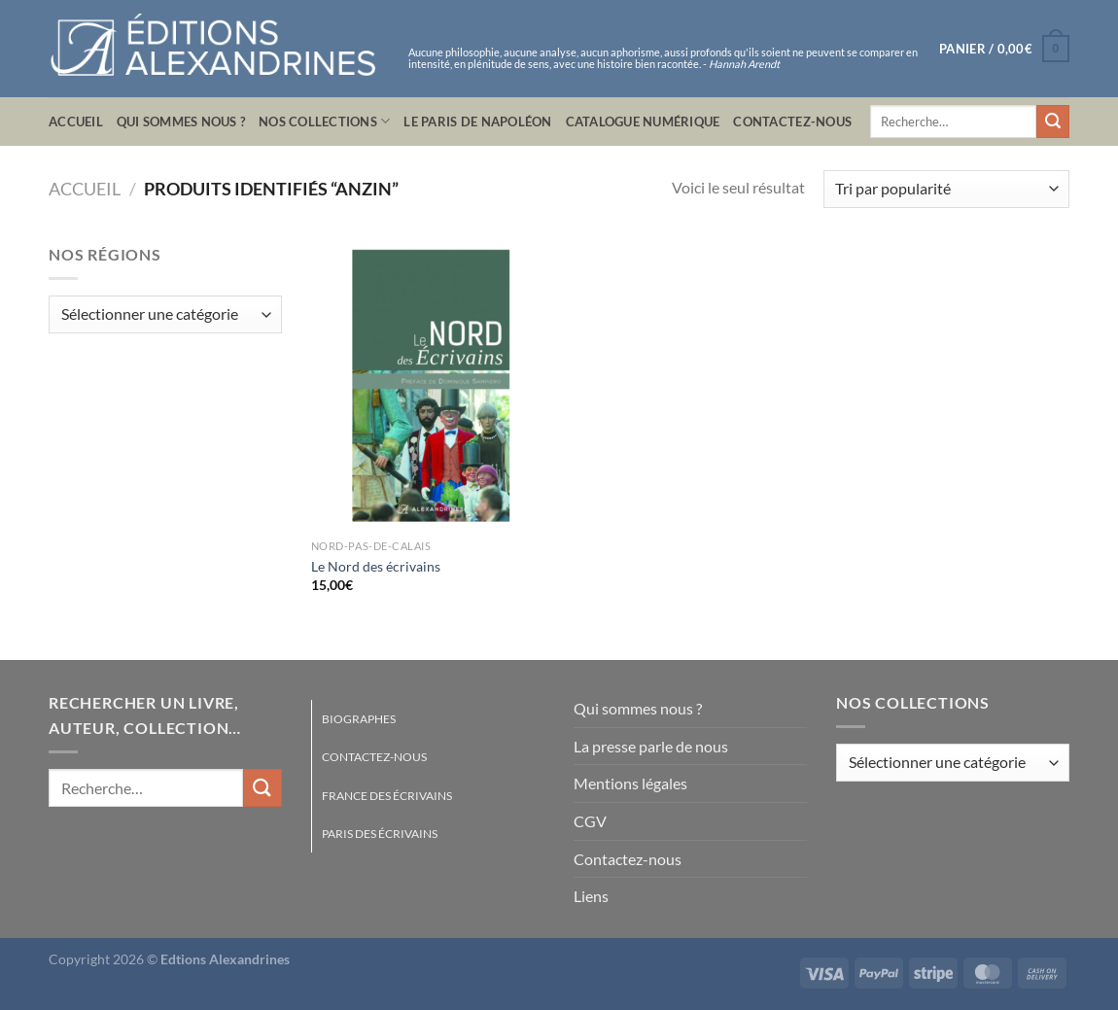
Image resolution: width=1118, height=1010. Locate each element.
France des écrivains (387, 795)
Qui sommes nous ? (181, 121)
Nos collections (324, 121)
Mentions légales (630, 783)
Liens (591, 896)
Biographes (359, 719)
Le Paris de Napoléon (477, 121)
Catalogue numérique (643, 121)
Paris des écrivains (379, 833)
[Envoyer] (1052, 121)
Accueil (76, 121)
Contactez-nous (792, 121)
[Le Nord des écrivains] (431, 386)
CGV (590, 821)
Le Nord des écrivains (375, 566)
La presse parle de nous (651, 746)
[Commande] (946, 189)
